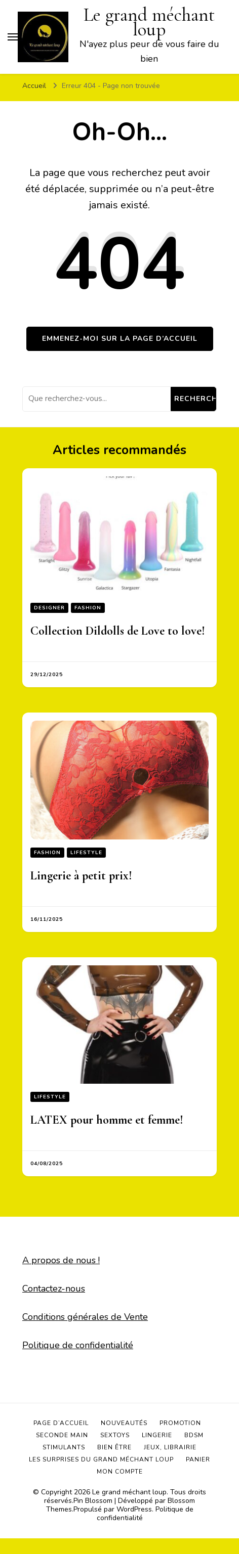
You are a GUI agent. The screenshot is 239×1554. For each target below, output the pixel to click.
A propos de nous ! (61, 1260)
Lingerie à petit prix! (81, 875)
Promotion (180, 1423)
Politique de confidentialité (77, 1345)
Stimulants (64, 1447)
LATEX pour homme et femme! (106, 1120)
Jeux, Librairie (170, 1447)
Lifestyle (86, 852)
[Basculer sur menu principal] (13, 36)
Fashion (87, 607)
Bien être (114, 1447)
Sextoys (115, 1435)
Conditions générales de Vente (85, 1317)
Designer (49, 607)
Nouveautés (124, 1423)
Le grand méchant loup (129, 1492)
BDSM (194, 1435)
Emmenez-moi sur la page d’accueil (119, 338)
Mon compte (120, 1472)
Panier (198, 1459)
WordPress (134, 1509)
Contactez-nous (53, 1288)
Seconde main (62, 1435)
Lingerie (157, 1435)
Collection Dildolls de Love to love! (117, 631)
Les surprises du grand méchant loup (101, 1459)
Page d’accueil (61, 1423)
